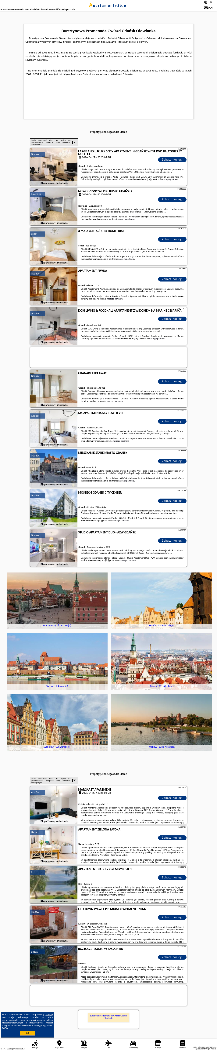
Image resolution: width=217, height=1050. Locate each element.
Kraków (35, 792)
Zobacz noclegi (172, 159)
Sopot (34, 233)
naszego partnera (170, 179)
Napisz (213, 1049)
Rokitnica (36, 194)
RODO (5, 1028)
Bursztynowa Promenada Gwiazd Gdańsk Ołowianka (108, 1017)
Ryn (33, 872)
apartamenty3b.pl (108, 5)
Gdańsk (35, 154)
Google (49, 1014)
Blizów (34, 951)
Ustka (34, 832)
